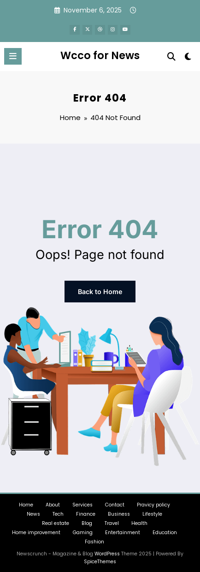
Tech (58, 510)
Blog (87, 520)
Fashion (94, 538)
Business (119, 510)
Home (26, 501)
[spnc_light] (188, 57)
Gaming (83, 529)
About (53, 501)
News (33, 510)
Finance (85, 510)
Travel (112, 520)
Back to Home (100, 289)
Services (82, 501)
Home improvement (36, 529)
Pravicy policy (153, 501)
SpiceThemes (100, 558)
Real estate (55, 520)
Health (139, 520)
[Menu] (13, 54)
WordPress (107, 550)
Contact (114, 501)
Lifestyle (152, 510)
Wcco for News (100, 53)
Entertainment (122, 529)
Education (165, 529)
